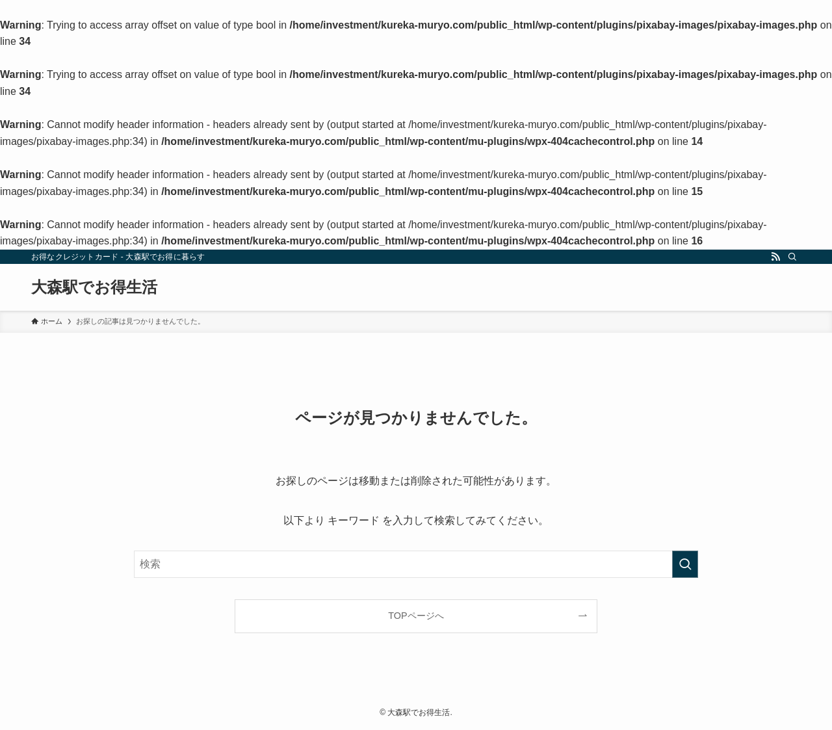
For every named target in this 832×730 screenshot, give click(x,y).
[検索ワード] (416, 564)
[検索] (792, 257)
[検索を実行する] (685, 564)
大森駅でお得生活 (94, 287)
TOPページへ (415, 615)
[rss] (775, 257)
